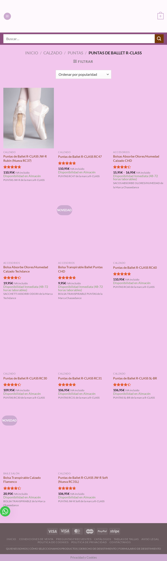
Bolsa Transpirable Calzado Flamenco (22, 480)
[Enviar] (159, 38)
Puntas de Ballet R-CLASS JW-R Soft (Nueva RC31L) (83, 480)
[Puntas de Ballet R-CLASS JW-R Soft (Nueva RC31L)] (83, 439)
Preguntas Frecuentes (73, 539)
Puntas (75, 52)
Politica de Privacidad (89, 542)
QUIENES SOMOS (17, 548)
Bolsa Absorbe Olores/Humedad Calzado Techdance (25, 269)
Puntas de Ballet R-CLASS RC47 (80, 156)
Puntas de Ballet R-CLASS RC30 (25, 378)
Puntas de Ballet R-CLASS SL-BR (135, 378)
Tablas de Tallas (126, 539)
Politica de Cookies (53, 542)
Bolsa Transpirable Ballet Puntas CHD (80, 269)
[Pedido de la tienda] (83, 74)
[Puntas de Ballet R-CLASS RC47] (83, 118)
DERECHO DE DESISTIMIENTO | (98, 548)
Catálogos (102, 539)
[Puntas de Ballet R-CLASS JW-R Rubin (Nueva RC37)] (28, 118)
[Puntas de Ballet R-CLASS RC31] (83, 339)
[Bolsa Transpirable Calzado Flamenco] (28, 439)
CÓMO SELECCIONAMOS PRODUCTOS (53, 548)
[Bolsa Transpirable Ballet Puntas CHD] (83, 229)
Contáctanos (120, 542)
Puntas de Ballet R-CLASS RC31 (80, 378)
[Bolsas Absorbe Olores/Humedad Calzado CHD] (138, 118)
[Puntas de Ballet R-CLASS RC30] (28, 339)
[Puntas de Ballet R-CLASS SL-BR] (138, 339)
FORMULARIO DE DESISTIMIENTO (139, 548)
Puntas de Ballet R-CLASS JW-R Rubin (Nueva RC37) (25, 158)
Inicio (31, 52)
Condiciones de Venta (36, 539)
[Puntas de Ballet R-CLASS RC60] (138, 229)
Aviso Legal (150, 539)
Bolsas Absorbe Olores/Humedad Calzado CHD (136, 158)
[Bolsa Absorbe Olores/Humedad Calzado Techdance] (28, 229)
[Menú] (7, 16)
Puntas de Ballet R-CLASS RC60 (135, 267)
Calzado (52, 52)
